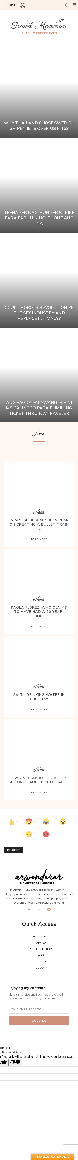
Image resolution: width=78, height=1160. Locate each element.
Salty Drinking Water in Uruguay (39, 696)
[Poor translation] (15, 1062)
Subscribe (39, 1020)
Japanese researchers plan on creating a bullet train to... (39, 524)
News (38, 512)
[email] (39, 1009)
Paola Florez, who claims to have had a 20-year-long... (39, 611)
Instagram (13, 849)
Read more (39, 539)
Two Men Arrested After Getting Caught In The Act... (39, 779)
